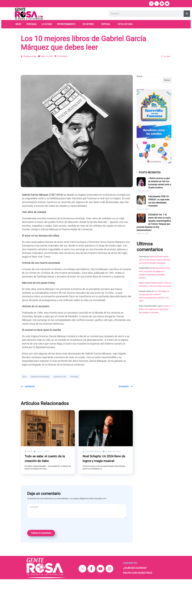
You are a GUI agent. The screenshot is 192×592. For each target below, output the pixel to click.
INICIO (18, 24)
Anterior (28, 399)
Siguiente (126, 399)
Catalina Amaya (28, 69)
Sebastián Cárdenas (92, 464)
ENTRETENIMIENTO (66, 24)
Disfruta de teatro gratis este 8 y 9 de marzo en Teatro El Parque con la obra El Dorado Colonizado (154, 272)
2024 (24, 389)
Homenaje (26, 36)
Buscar (139, 89)
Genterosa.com (60, 389)
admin (28, 464)
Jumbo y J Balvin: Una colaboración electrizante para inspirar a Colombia (155, 322)
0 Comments (61, 69)
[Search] (187, 13)
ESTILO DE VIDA (125, 24)
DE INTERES (88, 24)
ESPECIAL (105, 24)
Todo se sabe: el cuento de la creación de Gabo (45, 471)
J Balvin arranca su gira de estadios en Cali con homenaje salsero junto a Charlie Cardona (159, 196)
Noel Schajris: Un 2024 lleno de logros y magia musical (104, 471)
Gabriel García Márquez (40, 389)
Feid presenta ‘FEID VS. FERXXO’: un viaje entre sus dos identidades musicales (158, 214)
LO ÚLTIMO (47, 24)
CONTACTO (130, 575)
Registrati (143, 296)
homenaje (74, 389)
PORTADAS (31, 24)
